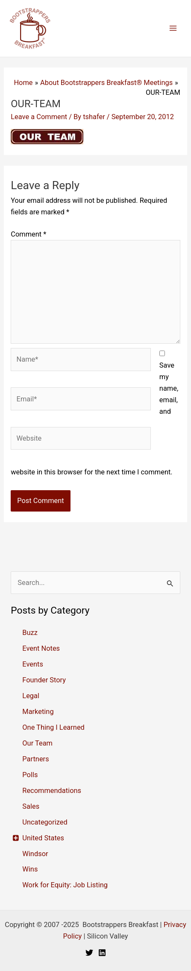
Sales (30, 806)
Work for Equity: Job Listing (65, 885)
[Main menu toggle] (172, 28)
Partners (35, 759)
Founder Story (44, 680)
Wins (30, 869)
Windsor (35, 854)
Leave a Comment (39, 117)
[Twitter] (89, 952)
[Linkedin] (102, 952)
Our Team (37, 743)
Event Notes (41, 648)
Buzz (30, 633)
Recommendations (51, 791)
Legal (30, 696)
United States (43, 838)
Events (32, 664)
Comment (28, 234)
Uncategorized (44, 822)
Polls (30, 775)
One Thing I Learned (53, 727)
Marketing (37, 712)
